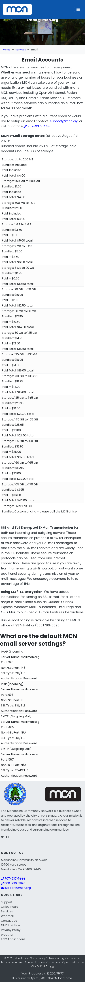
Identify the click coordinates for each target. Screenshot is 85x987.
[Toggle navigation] (78, 9)
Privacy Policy (10, 930)
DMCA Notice (10, 925)
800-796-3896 (13, 883)
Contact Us (9, 921)
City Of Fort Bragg (42, 966)
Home (6, 49)
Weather (7, 935)
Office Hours (9, 907)
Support (6, 902)
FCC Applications (13, 939)
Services (20, 49)
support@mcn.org (64, 121)
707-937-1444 (37, 126)
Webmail (7, 916)
